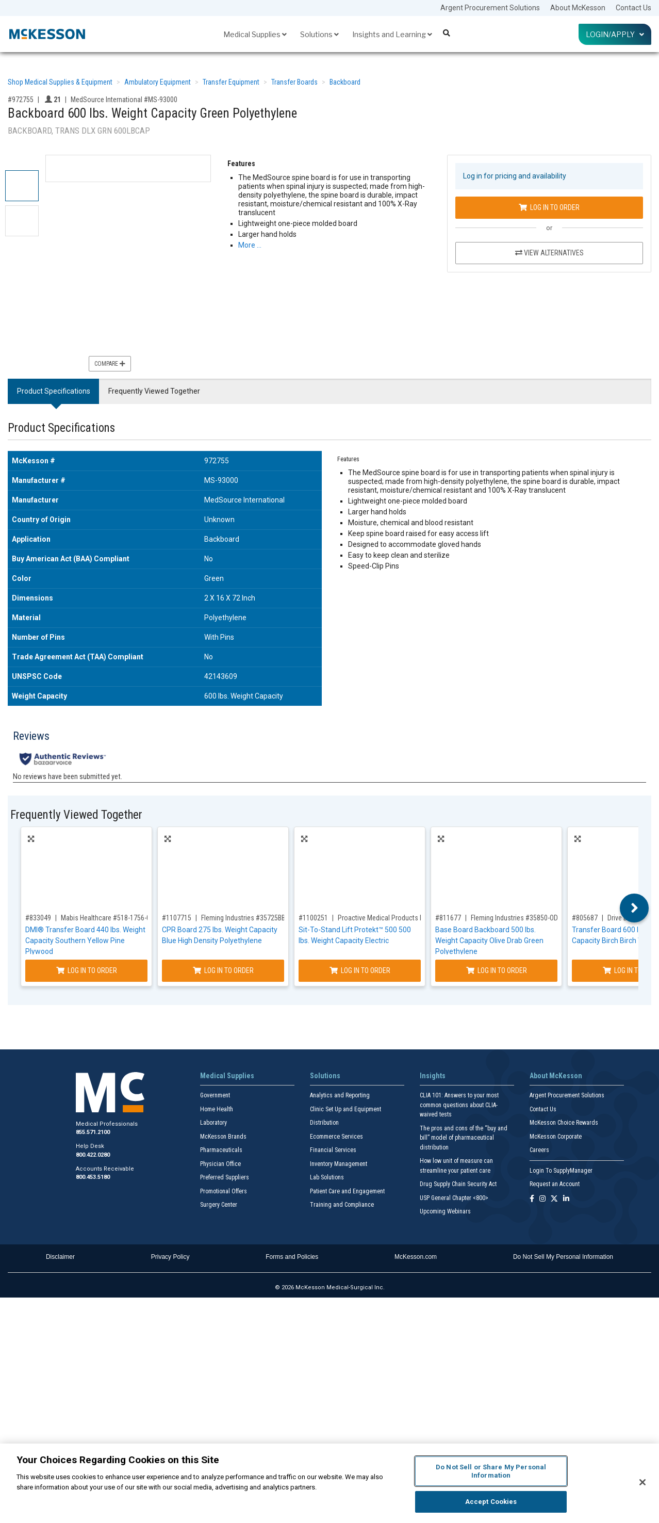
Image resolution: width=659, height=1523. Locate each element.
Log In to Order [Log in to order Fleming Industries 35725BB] (223, 970)
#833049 (38, 918)
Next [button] (634, 908)
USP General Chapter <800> (454, 1198)
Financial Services (333, 1150)
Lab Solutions (327, 1177)
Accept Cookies (491, 1501)
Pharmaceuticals (221, 1150)
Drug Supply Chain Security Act (458, 1184)
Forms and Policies (292, 1256)
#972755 (21, 99)
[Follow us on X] (554, 1199)
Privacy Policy (170, 1256)
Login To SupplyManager (561, 1170)
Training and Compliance (342, 1204)
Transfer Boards (294, 82)
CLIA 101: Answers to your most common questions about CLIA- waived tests (459, 1105)
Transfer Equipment (231, 82)
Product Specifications (53, 391)
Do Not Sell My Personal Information (563, 1256)
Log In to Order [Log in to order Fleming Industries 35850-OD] (496, 970)
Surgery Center (218, 1204)
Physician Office (220, 1164)
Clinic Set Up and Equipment (345, 1109)
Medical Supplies (255, 34)
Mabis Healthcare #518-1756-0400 (111, 918)
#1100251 (313, 918)
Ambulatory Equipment (157, 82)
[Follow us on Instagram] (542, 1199)
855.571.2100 (93, 1132)
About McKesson (577, 8)
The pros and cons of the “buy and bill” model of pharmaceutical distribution (463, 1138)
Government (215, 1095)
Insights (433, 1076)
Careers (539, 1150)
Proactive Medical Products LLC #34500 (396, 918)
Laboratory (213, 1122)
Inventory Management (338, 1164)
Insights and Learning (392, 34)
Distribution (324, 1122)
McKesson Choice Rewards (564, 1122)
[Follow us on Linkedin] (566, 1199)
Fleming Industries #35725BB (243, 918)
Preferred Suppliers (224, 1177)
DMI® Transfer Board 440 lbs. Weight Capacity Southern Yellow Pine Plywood (85, 940)
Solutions (319, 34)
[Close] (642, 1482)
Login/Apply (615, 34)
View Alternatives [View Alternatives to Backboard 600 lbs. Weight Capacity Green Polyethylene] (549, 253)
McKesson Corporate (556, 1136)
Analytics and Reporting (340, 1095)
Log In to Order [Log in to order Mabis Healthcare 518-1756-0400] (86, 970)
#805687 (585, 918)
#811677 (448, 918)
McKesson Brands (223, 1136)
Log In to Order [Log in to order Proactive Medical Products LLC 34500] (360, 970)
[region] (329, 1483)
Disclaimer (60, 1256)
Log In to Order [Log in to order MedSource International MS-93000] (549, 207)
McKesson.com (415, 1256)
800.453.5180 (93, 1177)
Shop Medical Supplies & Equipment (60, 82)
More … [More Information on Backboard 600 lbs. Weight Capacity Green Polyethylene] (249, 245)
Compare (109, 363)
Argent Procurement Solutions (490, 8)
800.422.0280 (93, 1155)
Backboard (345, 82)
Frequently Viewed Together (154, 391)
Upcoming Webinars (445, 1211)
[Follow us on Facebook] (532, 1199)
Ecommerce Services (336, 1136)
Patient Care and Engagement (347, 1191)
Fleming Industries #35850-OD (514, 918)
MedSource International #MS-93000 (124, 99)
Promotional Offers (223, 1191)
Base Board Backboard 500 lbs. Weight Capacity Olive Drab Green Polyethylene (489, 940)
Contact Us (633, 8)
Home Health (216, 1109)
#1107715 (176, 918)
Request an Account (555, 1184)
